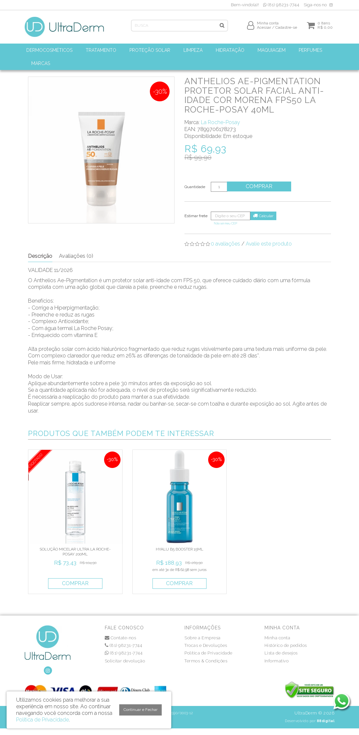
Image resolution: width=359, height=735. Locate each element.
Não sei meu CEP (225, 223)
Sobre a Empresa (202, 637)
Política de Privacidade (208, 653)
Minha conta (277, 637)
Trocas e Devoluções (205, 645)
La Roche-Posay (220, 122)
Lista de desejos (281, 653)
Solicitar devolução (125, 660)
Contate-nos (120, 637)
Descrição (40, 256)
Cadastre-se (286, 28)
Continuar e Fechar (140, 709)
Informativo (276, 660)
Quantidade (194, 186)
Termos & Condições (205, 660)
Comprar (260, 186)
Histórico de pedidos (285, 645)
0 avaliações (225, 244)
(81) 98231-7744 (281, 4)
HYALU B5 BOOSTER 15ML (179, 549)
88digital (326, 721)
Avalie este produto (269, 244)
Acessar (264, 28)
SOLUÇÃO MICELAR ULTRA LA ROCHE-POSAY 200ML (75, 551)
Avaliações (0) (76, 256)
